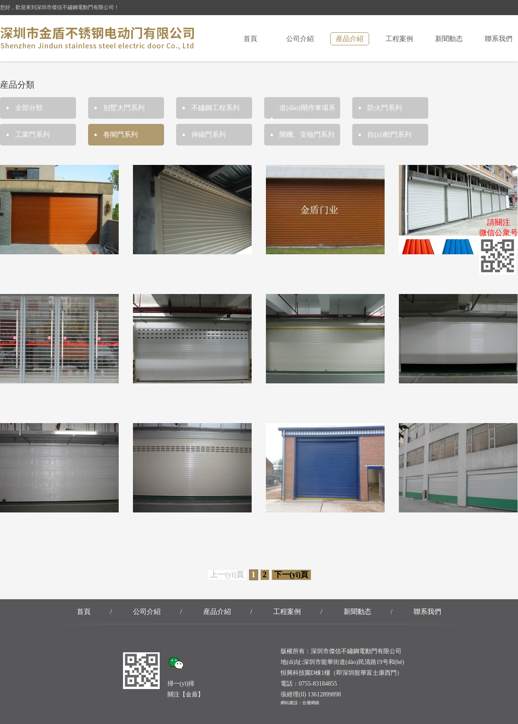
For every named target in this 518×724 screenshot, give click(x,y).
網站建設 (289, 702)
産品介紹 (349, 38)
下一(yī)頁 (291, 574)
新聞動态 (449, 38)
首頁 (250, 38)
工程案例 (399, 38)
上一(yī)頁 (227, 574)
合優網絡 (310, 702)
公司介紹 (300, 38)
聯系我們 (498, 38)
